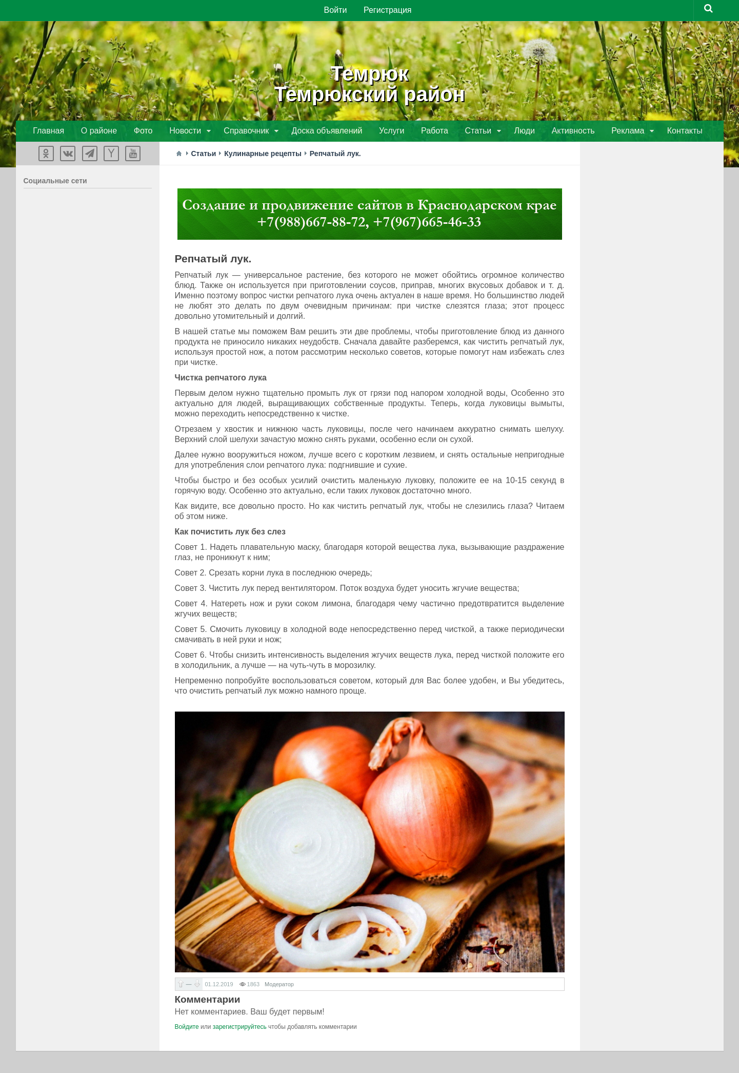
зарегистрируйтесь (240, 1028)
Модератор (279, 986)
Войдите (187, 1028)
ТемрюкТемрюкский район (370, 82)
